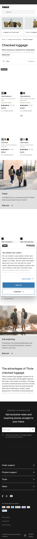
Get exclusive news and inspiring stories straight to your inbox (18, 418)
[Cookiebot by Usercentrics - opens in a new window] (26, 245)
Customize (18, 291)
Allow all (18, 285)
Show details (26, 279)
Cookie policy (5, 521)
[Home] (7, 7)
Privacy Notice (6, 517)
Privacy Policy (27, 435)
